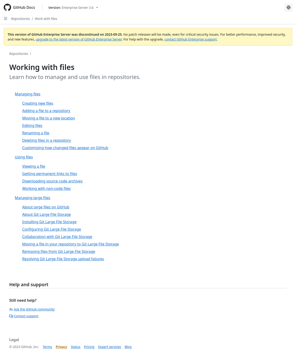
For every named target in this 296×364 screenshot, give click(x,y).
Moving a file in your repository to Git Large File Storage (70, 244)
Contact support (23, 316)
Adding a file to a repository (46, 110)
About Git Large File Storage (46, 214)
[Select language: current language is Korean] (288, 7)
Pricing (89, 347)
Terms (47, 347)
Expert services (109, 347)
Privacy (61, 347)
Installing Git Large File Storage (49, 221)
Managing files (27, 94)
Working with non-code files (46, 188)
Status (75, 347)
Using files (24, 157)
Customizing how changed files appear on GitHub (65, 147)
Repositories (20, 18)
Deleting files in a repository (46, 140)
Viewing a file (33, 166)
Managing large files (32, 197)
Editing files (32, 125)
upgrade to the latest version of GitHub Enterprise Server (79, 39)
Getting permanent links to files (49, 173)
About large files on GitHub (45, 207)
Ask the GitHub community (32, 309)
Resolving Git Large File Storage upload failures (63, 258)
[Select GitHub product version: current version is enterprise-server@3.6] (73, 7)
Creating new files (37, 103)
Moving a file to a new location (48, 118)
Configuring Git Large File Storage (51, 229)
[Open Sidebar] (5, 18)
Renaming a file (35, 132)
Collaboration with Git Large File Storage (57, 236)
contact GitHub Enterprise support (191, 39)
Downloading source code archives (52, 181)
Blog (128, 347)
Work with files (46, 18)
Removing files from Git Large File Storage (58, 251)
